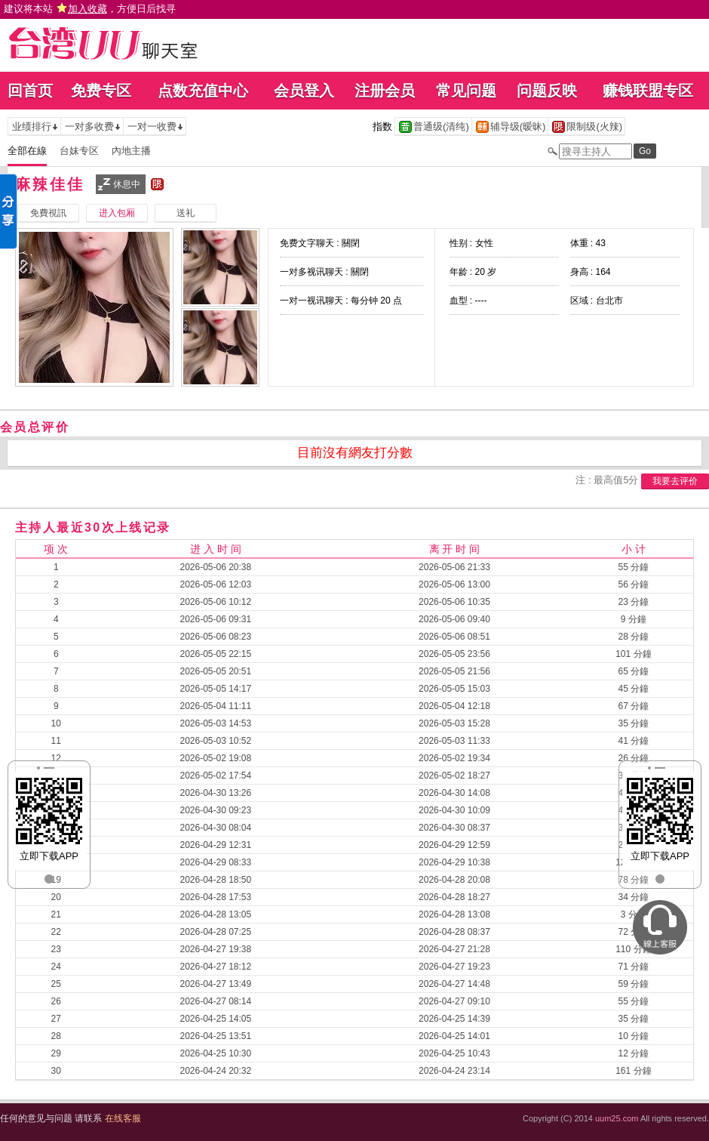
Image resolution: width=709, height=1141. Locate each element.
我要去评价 (675, 481)
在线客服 (123, 1118)
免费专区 (101, 90)
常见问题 (466, 90)
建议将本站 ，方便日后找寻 (90, 8)
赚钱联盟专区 (648, 90)
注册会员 (384, 90)
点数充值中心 (203, 90)
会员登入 (304, 90)
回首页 (30, 90)
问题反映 (547, 90)
